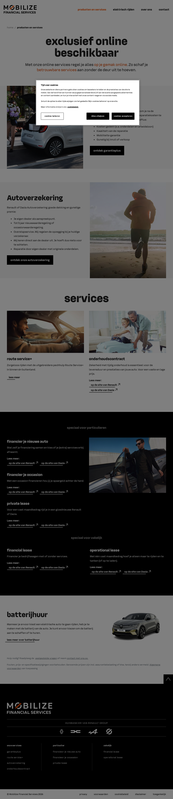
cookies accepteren (123, 116)
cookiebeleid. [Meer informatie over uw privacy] (73, 107)
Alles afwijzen (97, 116)
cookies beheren (52, 116)
